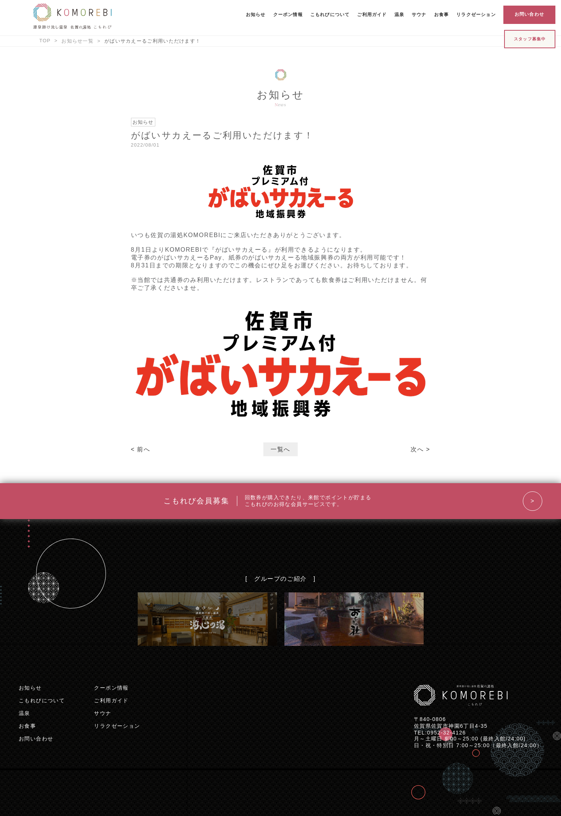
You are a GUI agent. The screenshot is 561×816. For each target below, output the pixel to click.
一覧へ (280, 449)
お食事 (441, 14)
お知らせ (256, 14)
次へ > (420, 449)
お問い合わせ (529, 14)
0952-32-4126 (446, 733)
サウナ (419, 14)
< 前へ (140, 449)
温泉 (399, 14)
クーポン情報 (288, 14)
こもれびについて (330, 14)
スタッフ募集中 (530, 39)
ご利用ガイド (372, 14)
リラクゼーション (476, 14)
